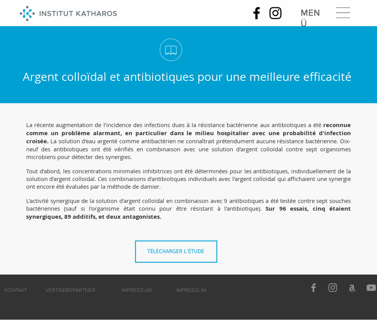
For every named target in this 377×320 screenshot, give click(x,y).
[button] (343, 12)
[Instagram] (275, 13)
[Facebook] (257, 13)
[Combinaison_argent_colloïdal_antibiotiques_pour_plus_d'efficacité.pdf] (178, 254)
